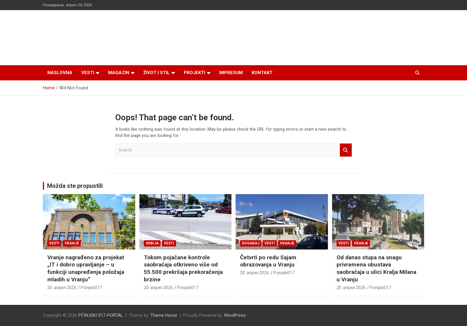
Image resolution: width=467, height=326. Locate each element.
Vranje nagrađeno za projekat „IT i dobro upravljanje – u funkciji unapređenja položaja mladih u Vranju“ (85, 268)
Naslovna (59, 72)
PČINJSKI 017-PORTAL (100, 315)
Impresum (231, 72)
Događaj (250, 243)
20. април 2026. (62, 287)
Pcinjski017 (91, 287)
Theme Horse (163, 315)
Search (346, 150)
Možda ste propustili (75, 185)
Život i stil (156, 72)
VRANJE (72, 243)
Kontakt (262, 72)
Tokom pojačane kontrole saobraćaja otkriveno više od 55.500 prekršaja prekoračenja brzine (183, 268)
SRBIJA (152, 243)
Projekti (194, 72)
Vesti (87, 72)
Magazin (118, 72)
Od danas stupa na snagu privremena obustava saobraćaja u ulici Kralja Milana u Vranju (376, 268)
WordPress (235, 315)
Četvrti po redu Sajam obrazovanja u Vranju (268, 261)
